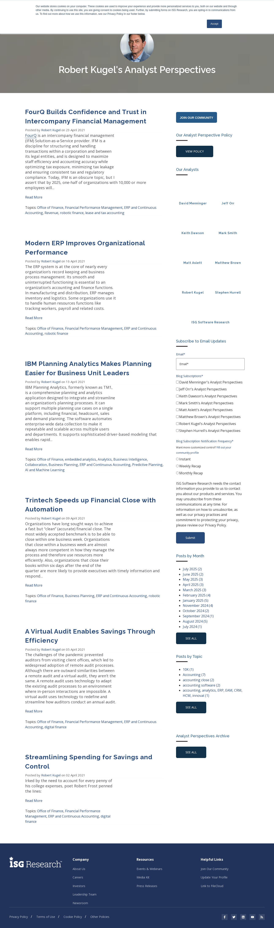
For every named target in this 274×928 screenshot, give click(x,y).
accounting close (198, 681)
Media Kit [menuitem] (143, 830)
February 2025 (196, 595)
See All (191, 754)
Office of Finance (50, 197)
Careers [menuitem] (78, 830)
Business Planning (63, 438)
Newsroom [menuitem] (80, 856)
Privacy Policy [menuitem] (18, 870)
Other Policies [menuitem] (99, 870)
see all (191, 639)
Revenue (51, 202)
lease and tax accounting (104, 202)
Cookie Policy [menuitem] (73, 870)
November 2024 (198, 606)
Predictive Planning (147, 438)
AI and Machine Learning (45, 444)
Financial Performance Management (93, 197)
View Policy (195, 152)
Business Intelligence (130, 433)
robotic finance (72, 202)
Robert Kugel (51, 130)
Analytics (105, 433)
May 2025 (193, 580)
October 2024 (196, 611)
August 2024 (195, 622)
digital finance (55, 685)
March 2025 (194, 590)
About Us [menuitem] (79, 822)
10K (188, 670)
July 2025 (192, 569)
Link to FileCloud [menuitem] (212, 839)
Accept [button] (214, 23)
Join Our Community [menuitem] (214, 822)
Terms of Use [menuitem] (45, 870)
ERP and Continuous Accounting (105, 438)
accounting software (201, 686)
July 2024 (192, 627)
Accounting (194, 675)
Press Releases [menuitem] (147, 839)
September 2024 (198, 616)
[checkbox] (210, 407)
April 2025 (193, 585)
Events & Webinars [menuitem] (149, 822)
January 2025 (195, 601)
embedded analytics (80, 433)
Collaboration (36, 438)
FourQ (31, 135)
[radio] (210, 460)
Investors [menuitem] (79, 839)
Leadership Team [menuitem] (84, 848)
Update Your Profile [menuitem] (214, 830)
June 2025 (193, 575)
